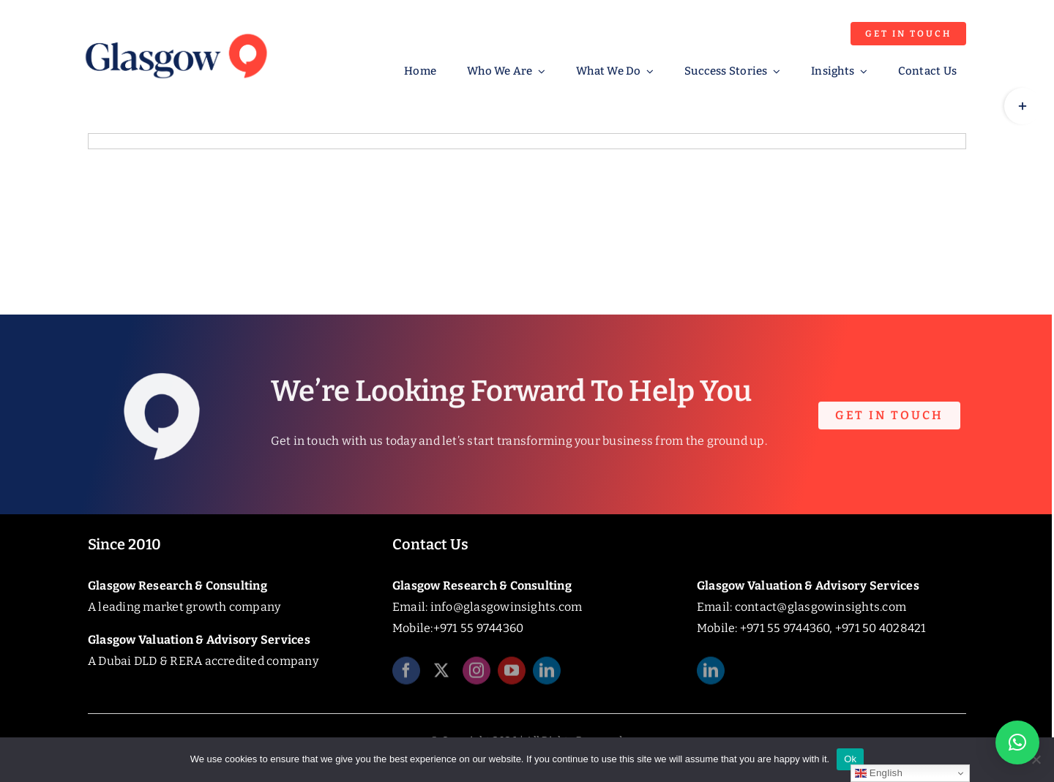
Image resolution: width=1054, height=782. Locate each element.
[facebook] (406, 674)
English (878, 773)
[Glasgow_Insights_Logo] (175, 31)
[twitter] (441, 674)
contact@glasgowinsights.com (820, 607)
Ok (850, 758)
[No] (1035, 759)
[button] (1017, 742)
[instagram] (476, 674)
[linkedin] (547, 674)
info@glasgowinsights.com (506, 607)
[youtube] (512, 674)
